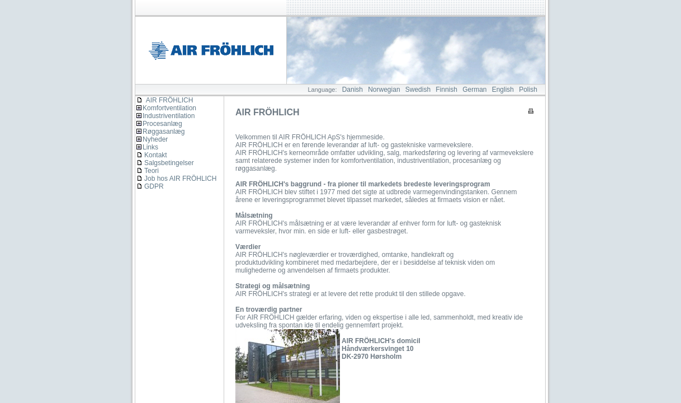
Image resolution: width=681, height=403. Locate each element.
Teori (151, 171)
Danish (352, 89)
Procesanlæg (162, 124)
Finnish (446, 89)
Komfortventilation (169, 108)
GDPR (154, 186)
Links (150, 147)
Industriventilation (169, 116)
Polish (528, 89)
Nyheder (155, 139)
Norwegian (384, 89)
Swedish (418, 89)
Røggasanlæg (164, 131)
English (503, 89)
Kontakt (155, 155)
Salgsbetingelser (169, 163)
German (474, 89)
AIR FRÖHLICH (164, 100)
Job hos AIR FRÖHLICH (180, 178)
